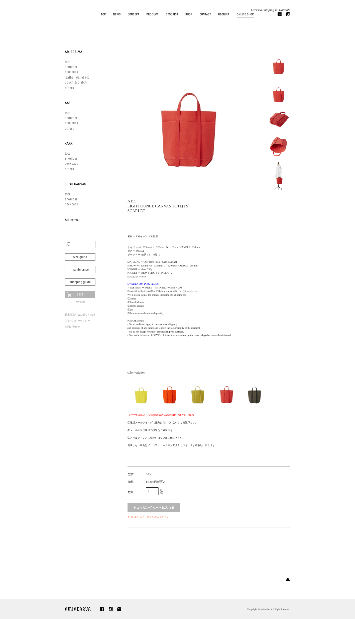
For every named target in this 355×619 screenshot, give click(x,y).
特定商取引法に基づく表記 (80, 314)
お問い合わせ (72, 326)
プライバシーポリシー (77, 320)
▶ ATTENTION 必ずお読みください (149, 516)
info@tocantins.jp (188, 291)
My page (80, 301)
